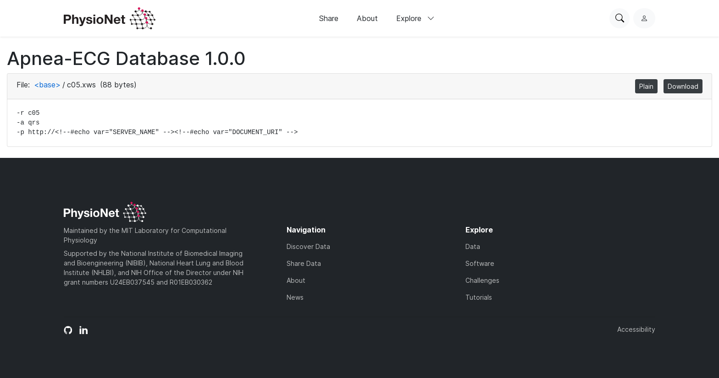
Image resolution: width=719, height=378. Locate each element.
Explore (415, 18)
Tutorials (478, 297)
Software (479, 263)
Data (472, 246)
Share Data (304, 263)
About (367, 18)
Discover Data (308, 246)
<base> (47, 84)
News (295, 297)
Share (328, 18)
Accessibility (636, 329)
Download (683, 86)
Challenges (482, 280)
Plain (646, 86)
